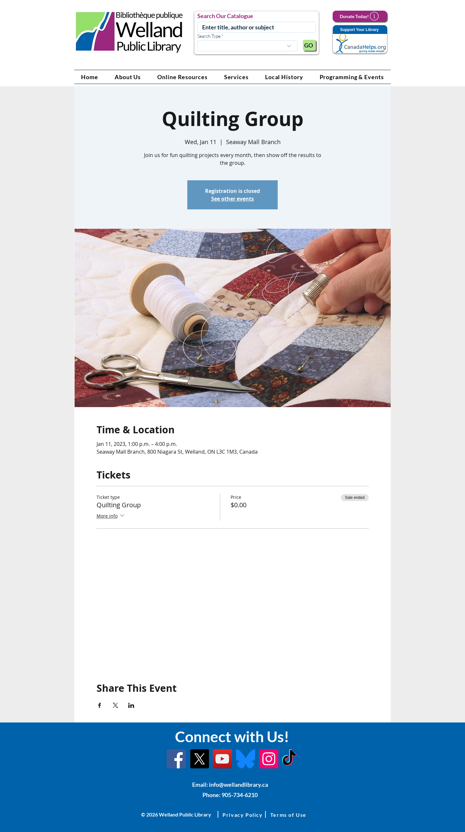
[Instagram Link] (268, 758)
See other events (232, 198)
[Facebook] (176, 758)
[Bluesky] (245, 758)
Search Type (209, 36)
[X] (199, 758)
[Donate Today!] (360, 16)
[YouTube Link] (222, 758)
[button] (128, 77)
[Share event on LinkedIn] (131, 705)
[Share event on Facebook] (100, 705)
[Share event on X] (115, 705)
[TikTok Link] (289, 758)
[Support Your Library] (360, 40)
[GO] (309, 45)
